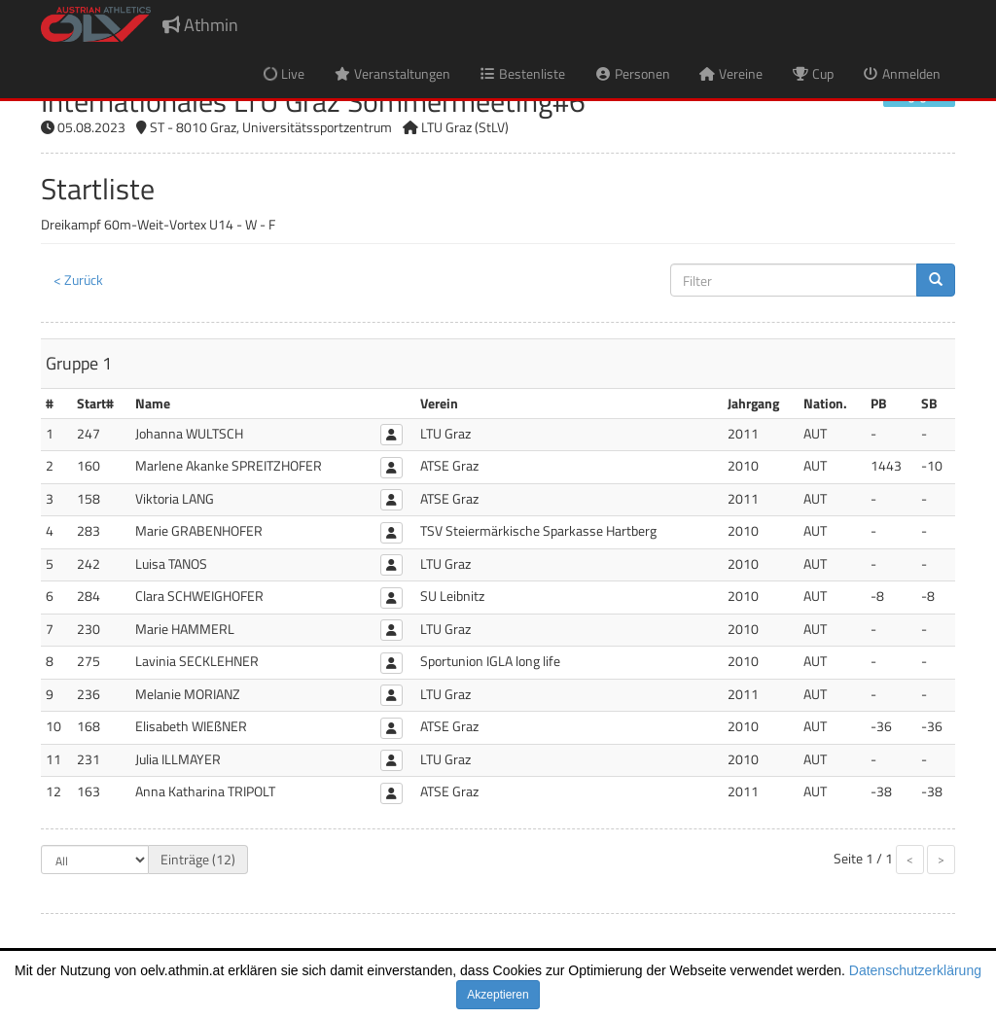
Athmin (200, 25)
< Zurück (78, 279)
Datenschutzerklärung (915, 970)
